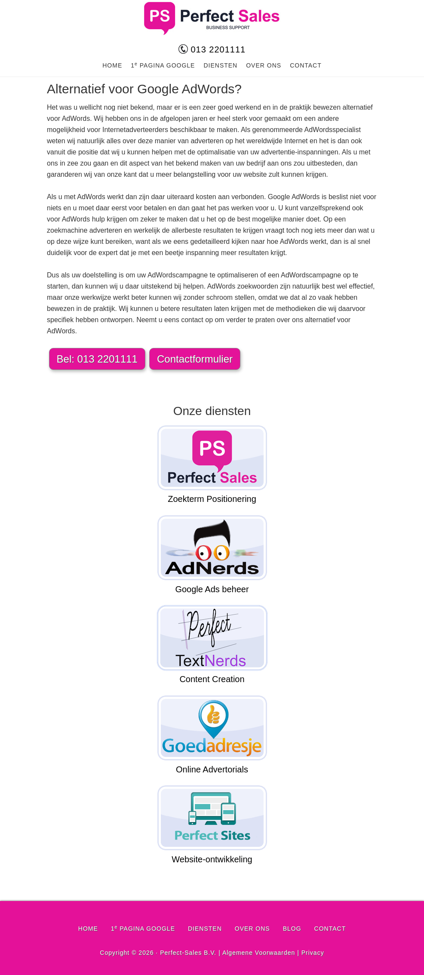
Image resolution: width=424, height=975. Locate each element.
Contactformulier (195, 359)
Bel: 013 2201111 (97, 359)
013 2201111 (212, 49)
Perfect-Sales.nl (212, 18)
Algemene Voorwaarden (258, 952)
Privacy (312, 952)
